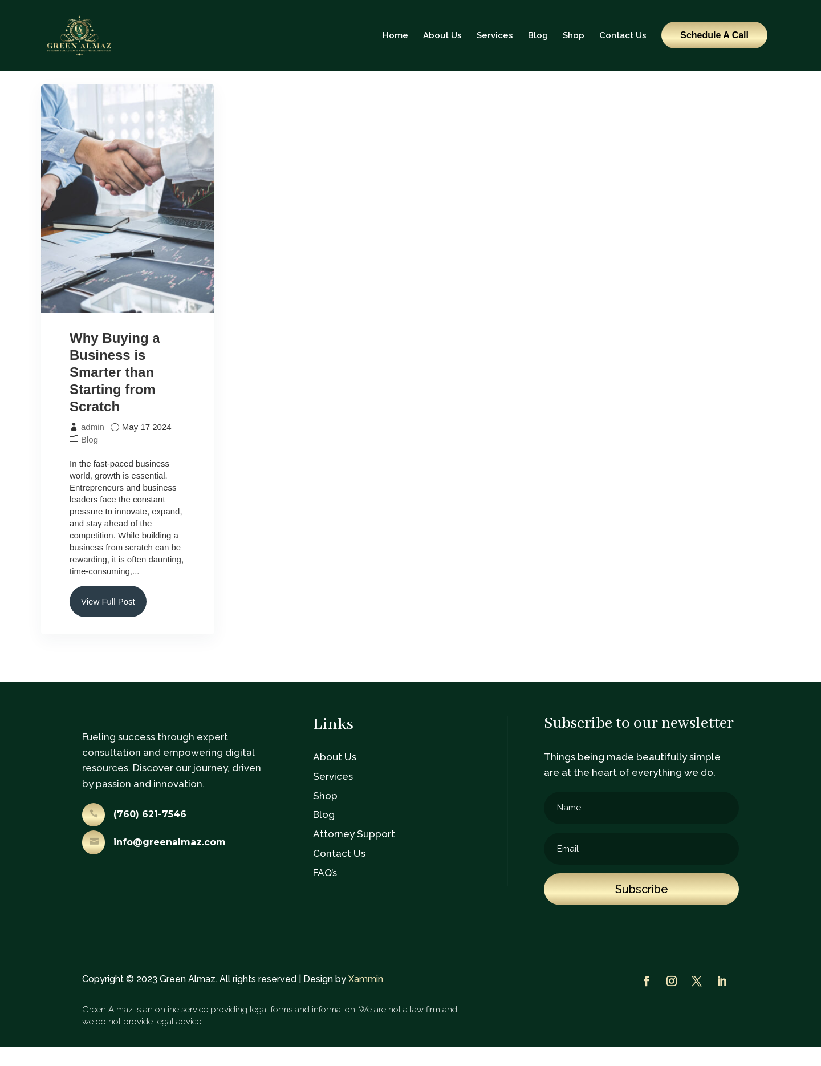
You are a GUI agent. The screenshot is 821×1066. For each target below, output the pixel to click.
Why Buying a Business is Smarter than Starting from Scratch (115, 391)
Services (495, 35)
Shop (573, 35)
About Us (442, 35)
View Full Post (108, 620)
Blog (538, 35)
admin (92, 446)
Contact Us (623, 35)
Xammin (365, 997)
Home (395, 35)
